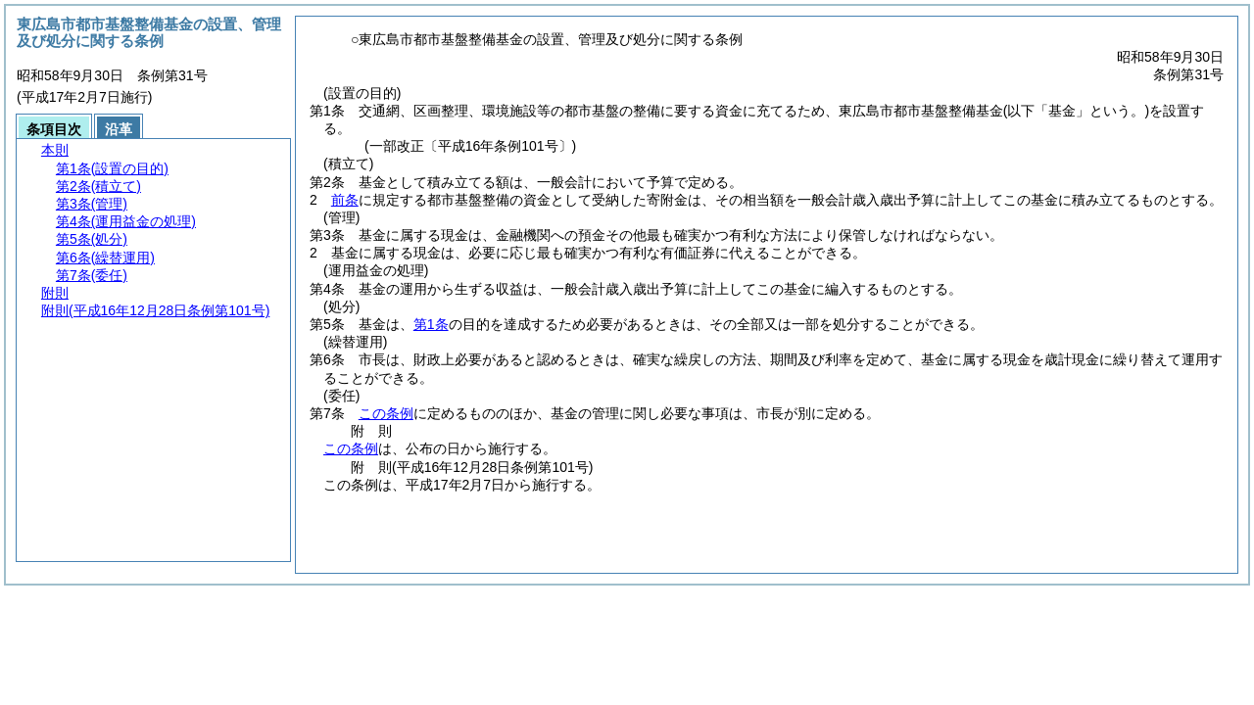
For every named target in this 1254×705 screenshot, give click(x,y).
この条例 (386, 413)
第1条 (431, 324)
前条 (345, 200)
